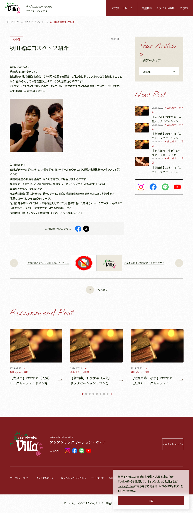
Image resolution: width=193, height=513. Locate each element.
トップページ (13, 22)
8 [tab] (107, 395)
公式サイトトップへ (160, 445)
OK (151, 500)
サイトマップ (109, 479)
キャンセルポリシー (51, 479)
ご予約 (184, 8)
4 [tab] (93, 395)
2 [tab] (86, 395)
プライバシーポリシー (22, 479)
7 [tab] (104, 395)
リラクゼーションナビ (36, 22)
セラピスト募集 (165, 8)
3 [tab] (90, 395)
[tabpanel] (36, 358)
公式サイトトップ (122, 8)
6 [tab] (100, 395)
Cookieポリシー (127, 486)
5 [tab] (97, 395)
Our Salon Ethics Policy (81, 479)
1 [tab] (82, 395)
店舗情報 (147, 8)
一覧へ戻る (96, 290)
